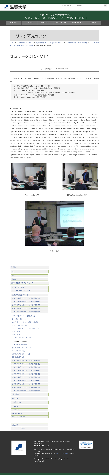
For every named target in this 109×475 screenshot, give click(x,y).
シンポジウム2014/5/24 (21, 318)
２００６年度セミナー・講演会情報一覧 (26, 383)
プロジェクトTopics (19, 428)
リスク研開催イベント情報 (76, 43)
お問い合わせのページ (61, 453)
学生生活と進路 (61, 22)
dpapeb (15, 275)
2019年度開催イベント (20, 294)
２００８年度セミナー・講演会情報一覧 (26, 377)
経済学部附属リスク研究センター (49, 43)
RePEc (13, 267)
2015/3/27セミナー (19, 356)
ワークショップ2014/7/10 (22, 337)
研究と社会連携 (77, 22)
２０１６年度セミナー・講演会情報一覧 (26, 304)
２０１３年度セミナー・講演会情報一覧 (26, 360)
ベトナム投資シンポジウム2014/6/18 (26, 328)
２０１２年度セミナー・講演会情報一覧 (26, 363)
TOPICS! (15, 406)
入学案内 (29, 22)
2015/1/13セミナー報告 (21, 353)
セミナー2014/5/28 (19, 325)
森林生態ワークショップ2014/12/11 (25, 347)
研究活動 (15, 424)
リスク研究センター (24, 43)
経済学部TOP (66, 5)
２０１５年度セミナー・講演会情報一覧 (26, 308)
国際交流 (93, 22)
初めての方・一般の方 (32, 18)
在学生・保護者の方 (67, 18)
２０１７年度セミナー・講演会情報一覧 (26, 301)
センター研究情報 (17, 287)
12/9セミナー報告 (18, 350)
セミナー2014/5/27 (19, 331)
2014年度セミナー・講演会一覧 (23, 315)
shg (12, 271)
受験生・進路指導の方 (50, 18)
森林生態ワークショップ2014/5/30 (25, 322)
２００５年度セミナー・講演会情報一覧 (26, 387)
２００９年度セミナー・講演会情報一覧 (26, 373)
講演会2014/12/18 (19, 344)
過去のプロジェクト (18, 416)
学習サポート (45, 22)
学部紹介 (13, 22)
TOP (12, 43)
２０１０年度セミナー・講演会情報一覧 (26, 370)
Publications (16, 409)
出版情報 (15, 398)
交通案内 (79, 5)
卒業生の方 (80, 18)
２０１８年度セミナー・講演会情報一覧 (26, 298)
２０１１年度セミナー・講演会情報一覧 (26, 367)
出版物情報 (15, 394)
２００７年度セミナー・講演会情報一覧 (26, 380)
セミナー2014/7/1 (19, 334)
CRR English (16, 402)
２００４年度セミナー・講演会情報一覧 (26, 390)
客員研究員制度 (16, 413)
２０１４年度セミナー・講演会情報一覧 (26, 311)
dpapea (15, 279)
